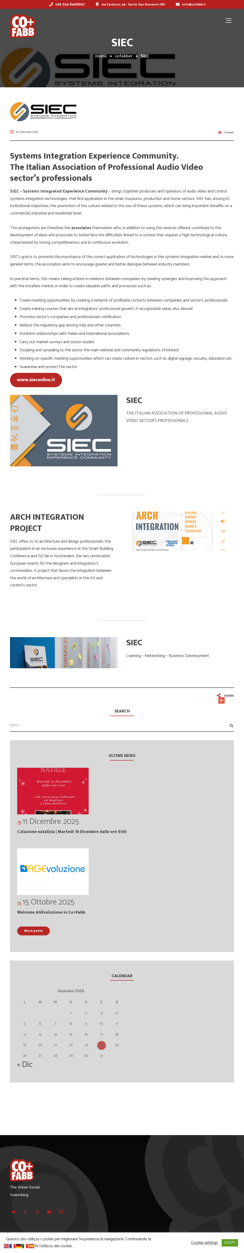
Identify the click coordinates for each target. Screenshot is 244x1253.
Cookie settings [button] (204, 1242)
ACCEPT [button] (229, 1242)
